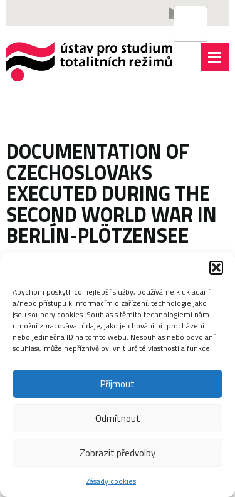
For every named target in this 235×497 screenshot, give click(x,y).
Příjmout (117, 384)
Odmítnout (117, 418)
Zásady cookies (111, 481)
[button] (216, 267)
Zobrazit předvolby (117, 453)
